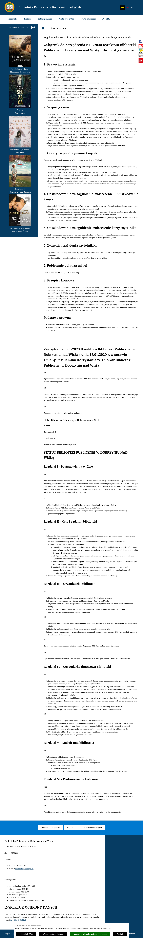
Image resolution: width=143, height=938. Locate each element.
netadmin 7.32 (133, 933)
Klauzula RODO (26, 934)
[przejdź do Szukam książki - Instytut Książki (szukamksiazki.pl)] (141, 51)
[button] (122, 7)
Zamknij (120, 934)
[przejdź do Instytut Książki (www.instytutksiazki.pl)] (141, 60)
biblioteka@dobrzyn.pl (24, 868)
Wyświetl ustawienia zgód (53, 934)
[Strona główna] (43, 28)
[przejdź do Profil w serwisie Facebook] (141, 41)
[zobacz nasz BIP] (127, 7)
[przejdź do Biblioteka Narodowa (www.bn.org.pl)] (141, 46)
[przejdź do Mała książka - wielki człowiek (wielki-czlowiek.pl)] (141, 56)
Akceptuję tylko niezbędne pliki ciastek (90, 934)
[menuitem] (12, 19)
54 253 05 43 (107, 928)
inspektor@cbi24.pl (18, 920)
